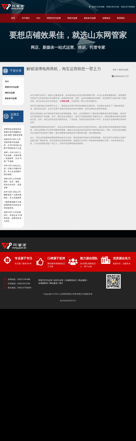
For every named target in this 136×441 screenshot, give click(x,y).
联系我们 (121, 18)
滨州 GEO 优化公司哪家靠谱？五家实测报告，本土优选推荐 (12, 195)
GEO (38, 18)
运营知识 (106, 18)
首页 (13, 18)
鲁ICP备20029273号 (68, 301)
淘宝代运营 (72, 18)
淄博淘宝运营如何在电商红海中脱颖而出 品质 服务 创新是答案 (13, 132)
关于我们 (26, 18)
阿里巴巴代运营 (54, 18)
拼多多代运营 (90, 18)
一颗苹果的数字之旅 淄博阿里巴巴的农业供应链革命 (12, 205)
